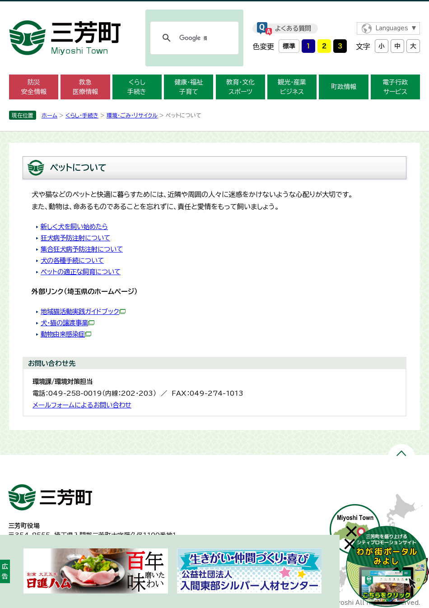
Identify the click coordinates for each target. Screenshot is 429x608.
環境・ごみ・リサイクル (132, 115)
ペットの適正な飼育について (81, 271)
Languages (391, 28)
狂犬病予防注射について (75, 237)
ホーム (49, 115)
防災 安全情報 (34, 87)
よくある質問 (293, 28)
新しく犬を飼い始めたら (74, 226)
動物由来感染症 (66, 334)
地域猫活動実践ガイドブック (83, 311)
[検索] (193, 38)
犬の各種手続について (72, 260)
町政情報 (343, 87)
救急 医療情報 (85, 87)
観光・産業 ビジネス (292, 87)
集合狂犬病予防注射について (82, 249)
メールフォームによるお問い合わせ (82, 405)
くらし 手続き (136, 87)
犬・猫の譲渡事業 (67, 322)
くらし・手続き (81, 115)
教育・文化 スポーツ (240, 87)
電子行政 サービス (395, 87)
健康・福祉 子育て (188, 87)
